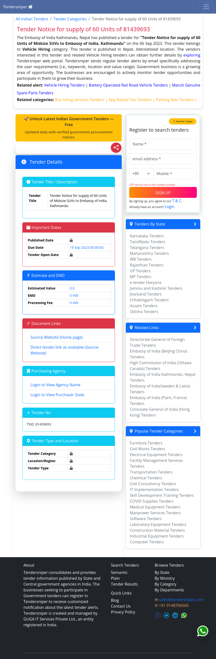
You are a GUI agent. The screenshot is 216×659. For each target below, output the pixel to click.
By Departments (169, 590)
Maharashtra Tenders (149, 253)
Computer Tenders (147, 542)
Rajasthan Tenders (146, 265)
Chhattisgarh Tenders (149, 300)
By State (162, 572)
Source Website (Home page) (56, 337)
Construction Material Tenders (157, 530)
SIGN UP (163, 192)
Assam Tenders (143, 305)
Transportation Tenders (151, 472)
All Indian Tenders (32, 19)
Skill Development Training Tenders (162, 495)
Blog (115, 600)
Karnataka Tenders (147, 236)
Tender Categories (69, 19)
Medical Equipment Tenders (155, 507)
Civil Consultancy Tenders (153, 483)
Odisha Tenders (144, 311)
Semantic (119, 572)
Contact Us (121, 606)
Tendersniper (18, 6)
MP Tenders (140, 276)
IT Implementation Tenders (154, 489)
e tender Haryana (145, 282)
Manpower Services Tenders (155, 512)
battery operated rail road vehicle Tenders (129, 85)
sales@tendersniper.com (181, 599)
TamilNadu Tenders (147, 241)
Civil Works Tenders (147, 448)
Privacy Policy (123, 612)
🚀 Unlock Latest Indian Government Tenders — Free (69, 128)
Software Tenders (146, 518)
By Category (165, 584)
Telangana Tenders (147, 247)
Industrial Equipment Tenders (156, 536)
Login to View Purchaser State (57, 394)
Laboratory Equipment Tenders (158, 524)
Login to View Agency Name (55, 384)
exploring (191, 55)
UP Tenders (140, 270)
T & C (176, 200)
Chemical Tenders (146, 478)
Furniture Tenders (146, 443)
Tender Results (124, 584)
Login (169, 206)
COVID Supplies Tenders (151, 501)
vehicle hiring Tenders (65, 85)
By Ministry (165, 578)
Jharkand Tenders (146, 294)
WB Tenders (141, 259)
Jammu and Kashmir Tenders (156, 288)
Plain (115, 578)
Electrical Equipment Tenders (156, 454)
